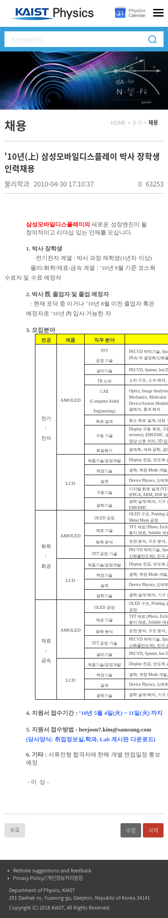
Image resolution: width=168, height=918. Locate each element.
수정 (131, 830)
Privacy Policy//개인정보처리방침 (48, 878)
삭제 (153, 830)
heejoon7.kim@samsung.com (115, 729)
